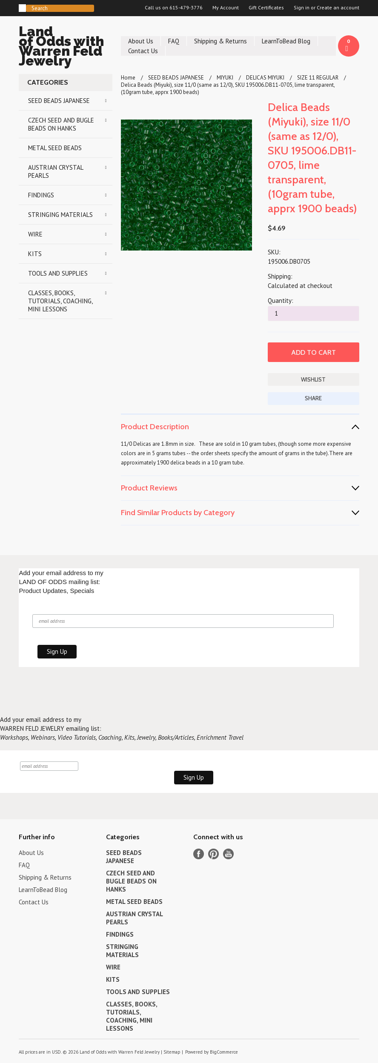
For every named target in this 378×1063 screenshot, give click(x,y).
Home (128, 77)
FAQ (173, 41)
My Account (225, 8)
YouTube (228, 854)
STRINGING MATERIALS (60, 215)
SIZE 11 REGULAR (317, 77)
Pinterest (213, 854)
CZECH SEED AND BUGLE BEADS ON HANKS (61, 124)
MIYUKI (225, 77)
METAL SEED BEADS (55, 148)
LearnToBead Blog (286, 41)
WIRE (35, 234)
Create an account (338, 8)
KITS (35, 254)
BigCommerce (224, 1052)
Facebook (198, 854)
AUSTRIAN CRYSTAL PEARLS (55, 171)
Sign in (301, 8)
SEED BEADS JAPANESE (59, 101)
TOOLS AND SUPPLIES (58, 273)
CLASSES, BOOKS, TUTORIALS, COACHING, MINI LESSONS (60, 301)
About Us (140, 41)
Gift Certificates (266, 8)
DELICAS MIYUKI (265, 77)
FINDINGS (41, 195)
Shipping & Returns (220, 41)
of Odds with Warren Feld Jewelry (65, 47)
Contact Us (143, 51)
